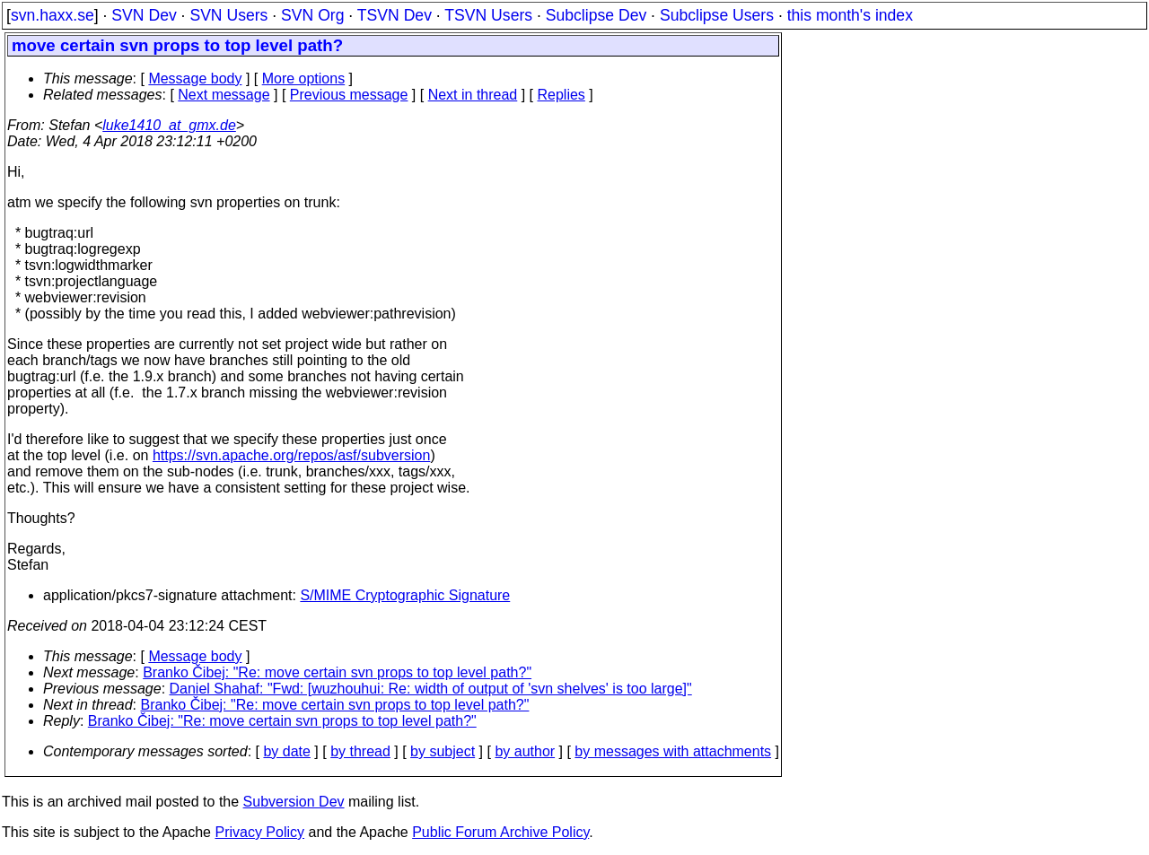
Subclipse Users (717, 15)
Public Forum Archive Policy (500, 832)
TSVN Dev (394, 15)
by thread (360, 751)
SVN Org (312, 15)
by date (286, 751)
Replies (561, 94)
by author (525, 751)
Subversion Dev (294, 801)
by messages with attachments (672, 751)
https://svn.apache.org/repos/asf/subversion (292, 455)
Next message (223, 94)
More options (304, 78)
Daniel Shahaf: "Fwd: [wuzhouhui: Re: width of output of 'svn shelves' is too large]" (431, 688)
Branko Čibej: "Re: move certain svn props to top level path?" (337, 672)
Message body (194, 78)
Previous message (349, 94)
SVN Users (228, 15)
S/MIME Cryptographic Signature (405, 595)
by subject (442, 751)
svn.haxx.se (52, 15)
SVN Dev (143, 15)
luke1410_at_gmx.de (169, 125)
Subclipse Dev (596, 15)
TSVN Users (488, 15)
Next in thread (473, 94)
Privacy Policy (259, 832)
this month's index (850, 15)
